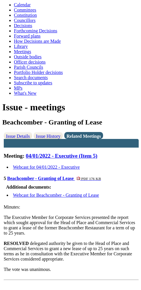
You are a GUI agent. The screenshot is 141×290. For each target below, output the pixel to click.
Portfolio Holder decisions (38, 72)
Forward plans (27, 36)
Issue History (48, 136)
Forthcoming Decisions (35, 30)
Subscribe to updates (33, 82)
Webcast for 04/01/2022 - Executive (46, 167)
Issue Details (18, 136)
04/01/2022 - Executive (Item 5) (61, 156)
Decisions (23, 25)
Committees (25, 10)
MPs (18, 87)
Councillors (25, 20)
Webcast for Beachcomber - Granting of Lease (56, 195)
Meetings (22, 51)
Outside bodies (28, 56)
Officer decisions (29, 62)
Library (21, 46)
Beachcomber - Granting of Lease (54, 178)
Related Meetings (84, 136)
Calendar (22, 4)
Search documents (31, 77)
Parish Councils (28, 67)
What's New (25, 93)
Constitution (25, 15)
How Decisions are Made (37, 41)
